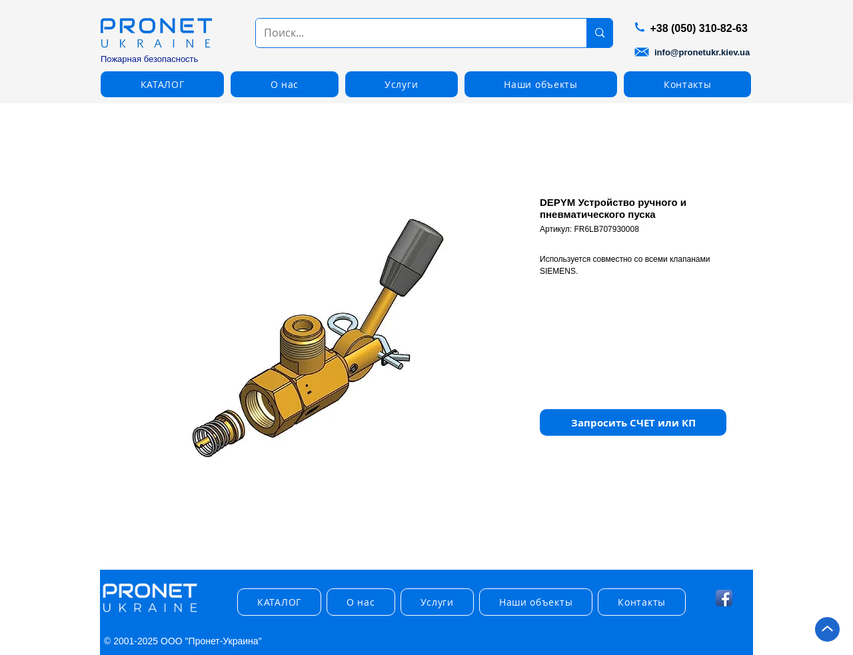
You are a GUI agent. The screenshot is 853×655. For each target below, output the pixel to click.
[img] (150, 612)
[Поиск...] (411, 33)
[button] (162, 84)
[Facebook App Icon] (724, 598)
